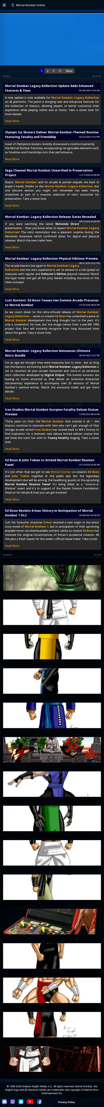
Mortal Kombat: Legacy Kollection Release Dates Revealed (50, 217)
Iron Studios (43, 429)
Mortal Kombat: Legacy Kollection (75, 97)
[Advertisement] (52, 39)
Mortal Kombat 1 (36, 526)
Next (69, 71)
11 (60, 71)
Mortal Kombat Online (28, 5)
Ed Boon (60, 316)
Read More (12, 121)
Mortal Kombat (26, 182)
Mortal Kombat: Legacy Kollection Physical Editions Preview (51, 258)
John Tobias (20, 476)
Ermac (47, 522)
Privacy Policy (66, 1102)
